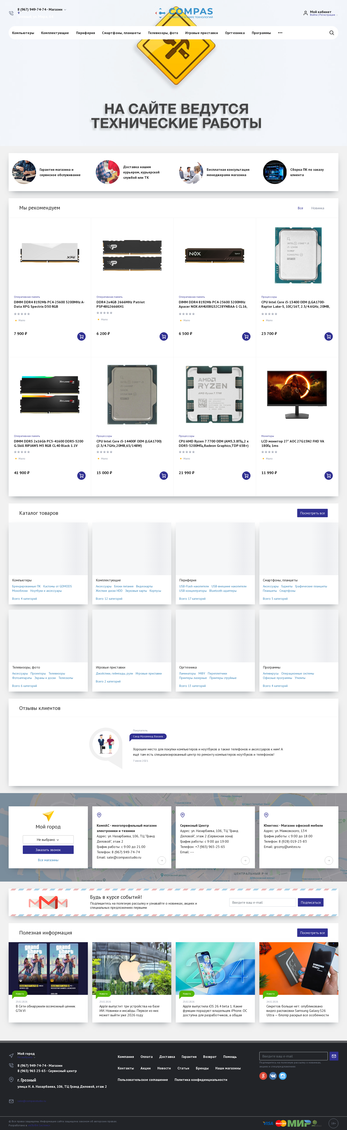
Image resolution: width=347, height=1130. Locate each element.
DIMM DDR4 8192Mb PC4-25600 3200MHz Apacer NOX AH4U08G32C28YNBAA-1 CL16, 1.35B (213, 306)
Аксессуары (104, 586)
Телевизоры (56, 673)
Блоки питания (123, 586)
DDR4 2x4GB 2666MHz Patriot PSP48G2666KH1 (120, 304)
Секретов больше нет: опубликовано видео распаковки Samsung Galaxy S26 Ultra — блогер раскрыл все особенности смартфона (297, 1013)
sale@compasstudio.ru (31, 1101)
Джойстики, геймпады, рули (114, 673)
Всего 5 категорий (275, 599)
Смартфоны (287, 591)
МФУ (202, 673)
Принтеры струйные (223, 678)
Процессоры (269, 296)
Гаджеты (287, 586)
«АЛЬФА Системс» (39, 1125)
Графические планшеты (311, 586)
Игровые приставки (201, 33)
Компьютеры (23, 33)
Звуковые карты (136, 591)
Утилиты (300, 678)
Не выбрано (48, 839)
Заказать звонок (48, 850)
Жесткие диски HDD (109, 591)
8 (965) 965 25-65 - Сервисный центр (47, 1071)
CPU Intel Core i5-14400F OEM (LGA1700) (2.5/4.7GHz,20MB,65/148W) (129, 443)
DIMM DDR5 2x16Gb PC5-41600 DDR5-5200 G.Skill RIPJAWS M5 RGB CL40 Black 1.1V (48, 443)
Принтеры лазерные (193, 678)
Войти (313, 14)
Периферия (85, 33)
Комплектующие (55, 33)
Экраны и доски (45, 678)
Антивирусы (271, 673)
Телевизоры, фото (163, 33)
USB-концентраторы (193, 591)
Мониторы (267, 436)
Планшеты (270, 591)
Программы (261, 33)
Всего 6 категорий (24, 686)
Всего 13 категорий (192, 686)
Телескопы (65, 678)
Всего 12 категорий (109, 599)
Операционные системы (297, 673)
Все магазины (48, 860)
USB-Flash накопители (194, 586)
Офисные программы (277, 678)
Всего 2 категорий (108, 681)
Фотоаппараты (22, 678)
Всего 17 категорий (192, 599)
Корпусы (155, 591)
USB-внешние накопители (229, 586)
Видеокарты (144, 586)
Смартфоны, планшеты (121, 33)
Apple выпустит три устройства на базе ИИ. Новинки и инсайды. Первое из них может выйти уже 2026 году (129, 1010)
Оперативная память (27, 296)
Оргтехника (235, 33)
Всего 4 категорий (24, 599)
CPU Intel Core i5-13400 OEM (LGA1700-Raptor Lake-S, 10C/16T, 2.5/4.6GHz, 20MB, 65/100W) (295, 306)
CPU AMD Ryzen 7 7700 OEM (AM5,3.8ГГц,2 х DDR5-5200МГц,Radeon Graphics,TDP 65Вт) (214, 443)
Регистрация (327, 14)
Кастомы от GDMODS (57, 586)
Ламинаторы (187, 673)
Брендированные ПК (26, 586)
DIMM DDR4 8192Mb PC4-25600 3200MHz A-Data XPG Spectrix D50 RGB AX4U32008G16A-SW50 (49, 306)
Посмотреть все (312, 513)
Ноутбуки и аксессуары (46, 591)
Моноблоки (20, 591)
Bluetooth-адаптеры (223, 591)
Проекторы (38, 673)
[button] (42, 10)
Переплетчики (217, 673)
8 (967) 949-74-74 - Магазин (39, 1065)
